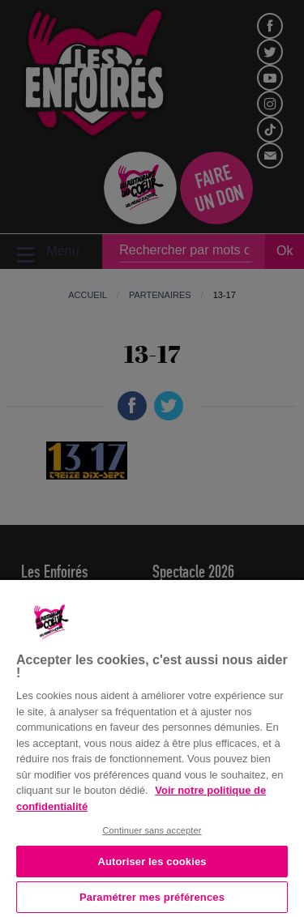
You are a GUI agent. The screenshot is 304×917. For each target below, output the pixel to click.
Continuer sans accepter (151, 830)
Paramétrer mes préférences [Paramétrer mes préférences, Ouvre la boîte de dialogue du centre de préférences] (152, 897)
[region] (152, 747)
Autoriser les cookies (151, 861)
